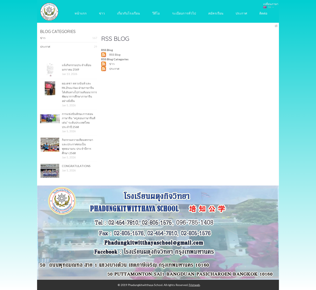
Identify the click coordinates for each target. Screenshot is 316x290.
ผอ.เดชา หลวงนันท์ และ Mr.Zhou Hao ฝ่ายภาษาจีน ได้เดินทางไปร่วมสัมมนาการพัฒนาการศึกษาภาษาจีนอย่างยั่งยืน (79, 92)
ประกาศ (68, 46)
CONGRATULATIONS (76, 166)
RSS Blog (115, 54)
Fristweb (194, 285)
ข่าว (68, 38)
